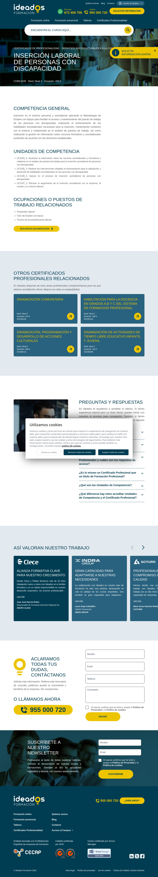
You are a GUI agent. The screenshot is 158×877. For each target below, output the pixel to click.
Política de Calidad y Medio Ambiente (128, 870)
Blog (103, 3)
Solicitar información (127, 11)
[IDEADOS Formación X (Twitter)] (137, 856)
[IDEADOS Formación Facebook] (142, 856)
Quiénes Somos (92, 3)
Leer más (21, 597)
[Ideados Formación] (29, 9)
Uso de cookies (104, 870)
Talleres (87, 20)
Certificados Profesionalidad (112, 20)
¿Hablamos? (132, 800)
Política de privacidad (86, 870)
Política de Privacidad (123, 763)
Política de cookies (116, 710)
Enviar (103, 716)
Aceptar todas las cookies (113, 452)
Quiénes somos (60, 814)
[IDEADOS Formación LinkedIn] (131, 856)
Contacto (110, 3)
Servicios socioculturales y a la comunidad (92, 48)
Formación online (40, 20)
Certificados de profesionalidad (36, 48)
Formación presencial (66, 20)
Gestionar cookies (49, 452)
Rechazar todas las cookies (79, 452)
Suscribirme (115, 774)
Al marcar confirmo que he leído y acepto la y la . (117, 708)
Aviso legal (70, 870)
